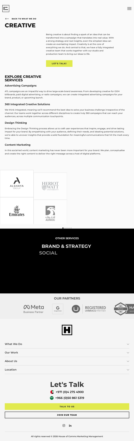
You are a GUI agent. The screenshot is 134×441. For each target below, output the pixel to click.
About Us (67, 361)
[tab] (63, 228)
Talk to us (67, 406)
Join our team (67, 415)
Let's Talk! (59, 63)
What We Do (67, 344)
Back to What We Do (20, 18)
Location (67, 369)
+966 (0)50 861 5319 (67, 398)
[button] (129, 8)
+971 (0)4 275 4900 (67, 392)
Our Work (67, 352)
